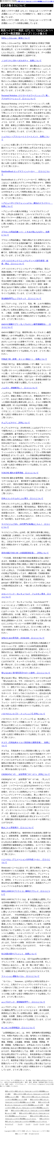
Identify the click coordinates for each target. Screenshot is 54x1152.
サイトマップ (9, 1124)
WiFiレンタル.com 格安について (15, 38)
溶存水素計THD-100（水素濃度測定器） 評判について (25, 553)
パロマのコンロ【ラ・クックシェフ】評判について (23, 714)
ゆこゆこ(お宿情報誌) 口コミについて (18, 1028)
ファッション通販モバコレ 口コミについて (20, 976)
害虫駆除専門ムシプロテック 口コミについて (21, 299)
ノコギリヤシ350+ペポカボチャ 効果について (21, 61)
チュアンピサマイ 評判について (15, 423)
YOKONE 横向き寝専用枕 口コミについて (19, 473)
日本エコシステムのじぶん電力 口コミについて (22, 498)
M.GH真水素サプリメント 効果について (19, 954)
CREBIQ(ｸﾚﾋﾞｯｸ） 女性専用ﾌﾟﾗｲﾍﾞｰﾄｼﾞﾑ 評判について (25, 774)
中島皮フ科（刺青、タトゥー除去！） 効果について (24, 359)
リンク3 (35, 1124)
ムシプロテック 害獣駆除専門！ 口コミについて (23, 1002)
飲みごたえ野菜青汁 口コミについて (17, 828)
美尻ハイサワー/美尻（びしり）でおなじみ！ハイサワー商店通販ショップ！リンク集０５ (32, 1)
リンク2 (28, 1124)
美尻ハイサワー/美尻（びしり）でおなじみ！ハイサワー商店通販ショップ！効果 (27, 1107)
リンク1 (20, 1124)
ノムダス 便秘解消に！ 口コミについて (19, 388)
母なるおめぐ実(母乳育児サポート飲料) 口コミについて (25, 673)
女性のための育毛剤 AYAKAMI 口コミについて (22, 638)
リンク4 (41, 1124)
